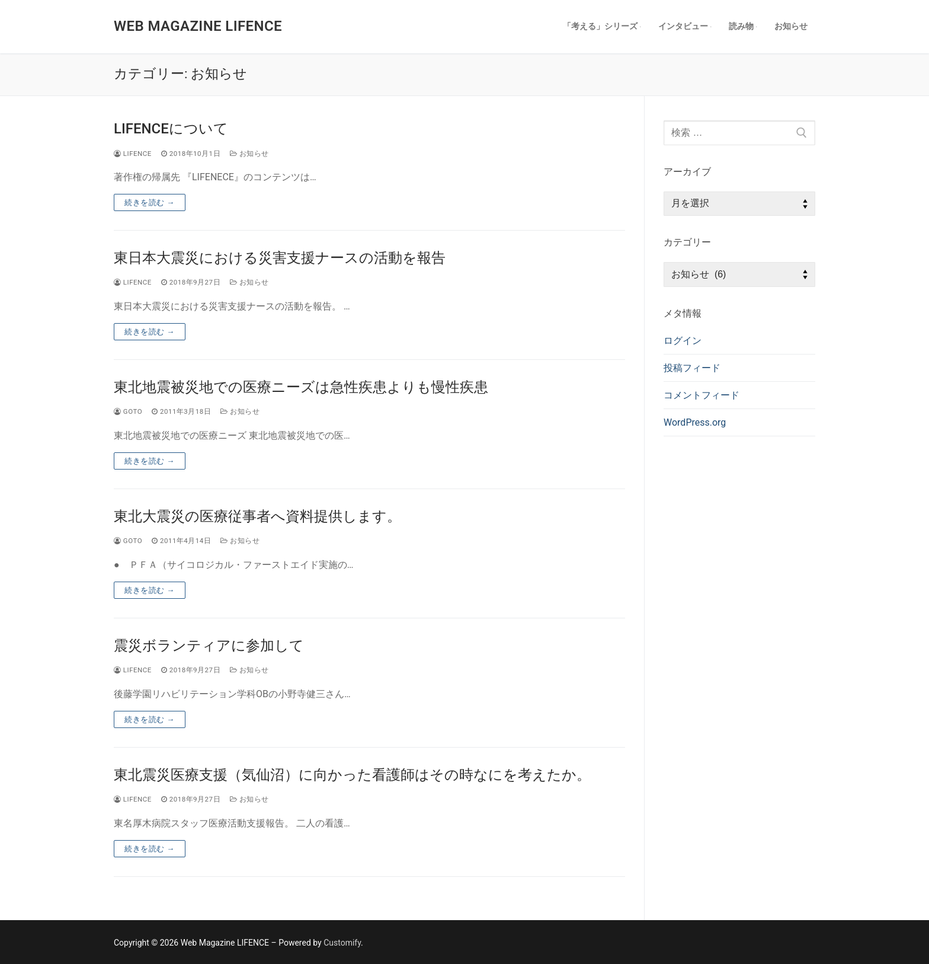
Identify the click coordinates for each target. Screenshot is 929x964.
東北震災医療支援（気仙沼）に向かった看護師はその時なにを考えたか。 (352, 775)
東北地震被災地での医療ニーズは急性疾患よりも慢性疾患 (301, 387)
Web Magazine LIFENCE (198, 26)
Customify (342, 942)
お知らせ (249, 153)
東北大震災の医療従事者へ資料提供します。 (257, 516)
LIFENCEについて (171, 128)
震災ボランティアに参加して (209, 645)
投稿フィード (692, 368)
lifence (133, 153)
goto (128, 411)
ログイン (682, 340)
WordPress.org (695, 422)
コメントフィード (701, 395)
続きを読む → (149, 202)
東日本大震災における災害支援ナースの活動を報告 (280, 258)
